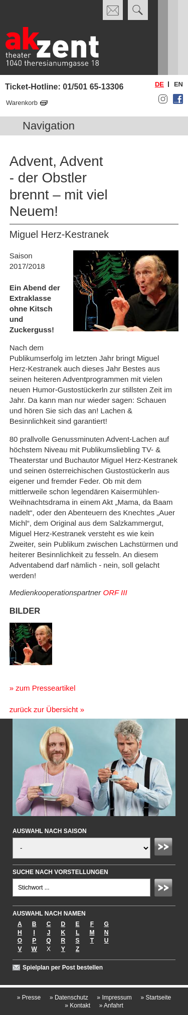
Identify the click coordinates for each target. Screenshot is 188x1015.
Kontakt (77, 1005)
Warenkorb (22, 102)
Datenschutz (69, 997)
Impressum (114, 997)
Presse (29, 997)
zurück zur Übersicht (44, 709)
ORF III (115, 592)
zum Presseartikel (45, 688)
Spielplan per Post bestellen (63, 967)
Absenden (164, 848)
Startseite (155, 997)
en (178, 84)
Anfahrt (111, 1005)
